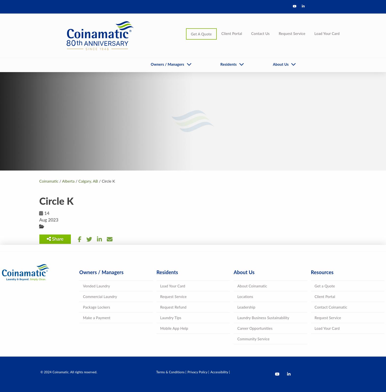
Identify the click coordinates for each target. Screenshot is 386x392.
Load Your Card (327, 33)
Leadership (246, 307)
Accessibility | (220, 372)
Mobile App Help (174, 328)
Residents (228, 64)
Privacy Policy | (198, 372)
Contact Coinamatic (331, 307)
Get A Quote (201, 34)
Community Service (253, 339)
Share (55, 239)
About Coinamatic (252, 286)
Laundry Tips (170, 317)
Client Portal (231, 33)
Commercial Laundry (100, 296)
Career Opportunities (255, 328)
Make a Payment (96, 317)
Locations (245, 296)
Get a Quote (325, 286)
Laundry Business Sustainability (263, 317)
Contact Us (260, 33)
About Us (281, 64)
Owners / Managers (167, 64)
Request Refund (173, 307)
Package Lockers (96, 307)
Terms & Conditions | (171, 372)
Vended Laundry (96, 286)
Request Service (292, 33)
